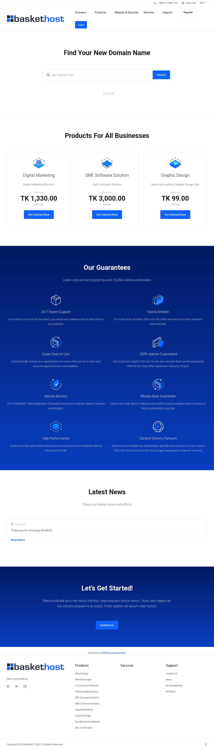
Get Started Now (39, 214)
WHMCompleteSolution (113, 653)
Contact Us (107, 625)
